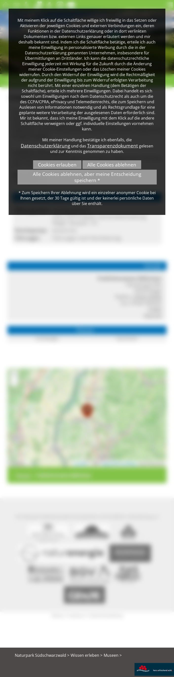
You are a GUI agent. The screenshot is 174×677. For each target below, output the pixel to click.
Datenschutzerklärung (45, 146)
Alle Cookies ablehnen (111, 165)
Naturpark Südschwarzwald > (42, 655)
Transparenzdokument (112, 146)
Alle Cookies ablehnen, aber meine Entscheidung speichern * (87, 177)
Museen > (113, 655)
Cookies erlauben (57, 165)
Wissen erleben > (86, 655)
